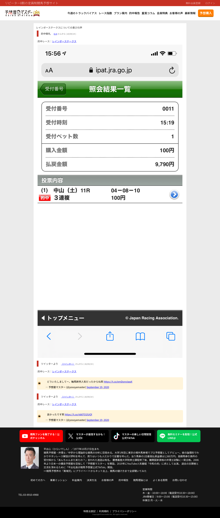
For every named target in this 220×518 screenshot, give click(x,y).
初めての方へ (38, 480)
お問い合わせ (179, 480)
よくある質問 (160, 480)
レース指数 (105, 13)
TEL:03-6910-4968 (28, 494)
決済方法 (92, 480)
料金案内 (77, 480)
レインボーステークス (64, 41)
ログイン (210, 3)
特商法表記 (89, 511)
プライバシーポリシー (124, 511)
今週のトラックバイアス (82, 13)
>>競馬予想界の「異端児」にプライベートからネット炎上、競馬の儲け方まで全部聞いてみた (95, 471)
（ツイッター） (68, 363)
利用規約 (104, 511)
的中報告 (134, 13)
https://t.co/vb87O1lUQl (78, 414)
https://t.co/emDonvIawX (118, 381)
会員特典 (162, 13)
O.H (55, 33)
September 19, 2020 (97, 387)
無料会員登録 (193, 3)
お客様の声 (176, 13)
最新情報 (190, 13)
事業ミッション (58, 480)
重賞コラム (148, 13)
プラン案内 (120, 13)
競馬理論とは (140, 480)
